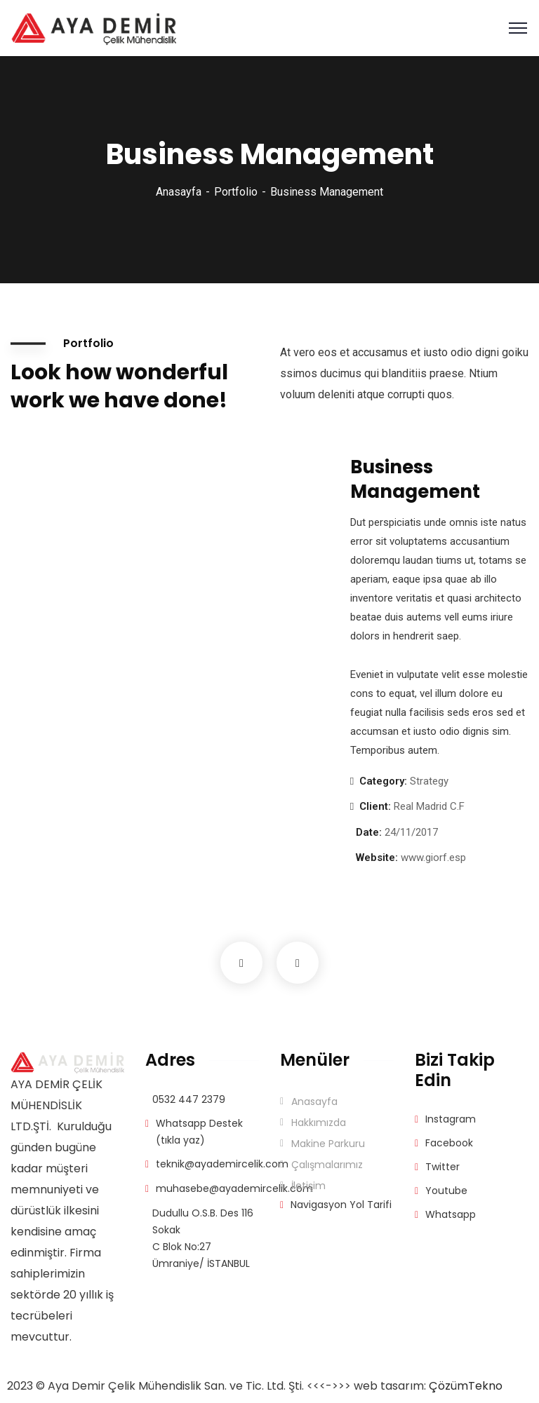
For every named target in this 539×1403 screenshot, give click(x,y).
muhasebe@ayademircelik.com (234, 1188)
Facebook (449, 1143)
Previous (241, 963)
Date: (369, 832)
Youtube (446, 1191)
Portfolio (236, 191)
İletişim (308, 1186)
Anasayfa (178, 191)
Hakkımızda (318, 1123)
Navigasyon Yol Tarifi (341, 1205)
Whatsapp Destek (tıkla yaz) (199, 1131)
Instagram (450, 1119)
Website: (377, 857)
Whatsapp (450, 1214)
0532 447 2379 (188, 1099)
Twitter (442, 1167)
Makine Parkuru (328, 1144)
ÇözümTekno (466, 1386)
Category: (383, 781)
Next (298, 963)
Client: (375, 806)
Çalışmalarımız (327, 1165)
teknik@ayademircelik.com (222, 1164)
